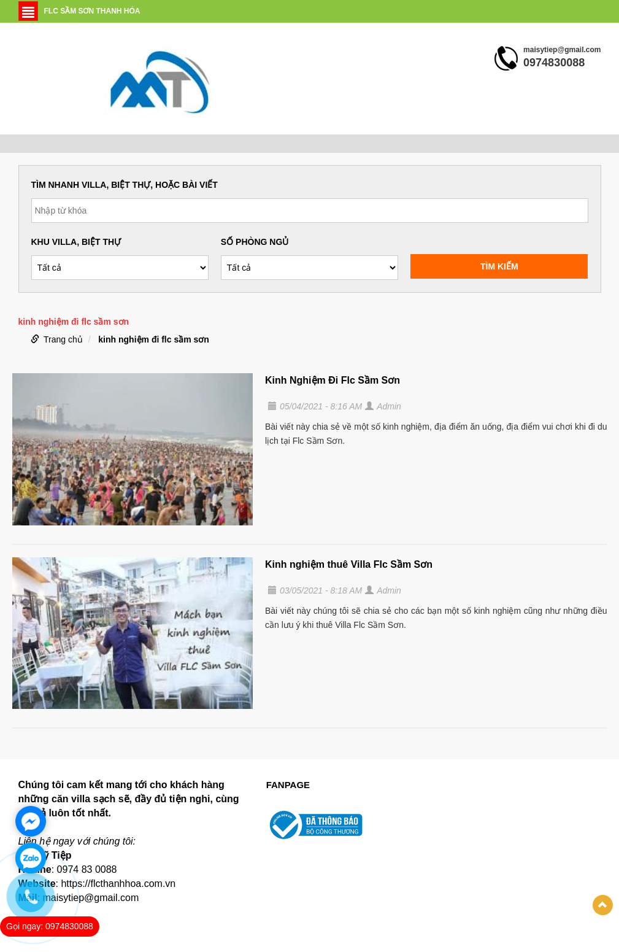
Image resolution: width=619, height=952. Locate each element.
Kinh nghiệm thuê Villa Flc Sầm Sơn (349, 564)
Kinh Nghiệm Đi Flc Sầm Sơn (332, 380)
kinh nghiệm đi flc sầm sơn (153, 339)
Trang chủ (63, 339)
